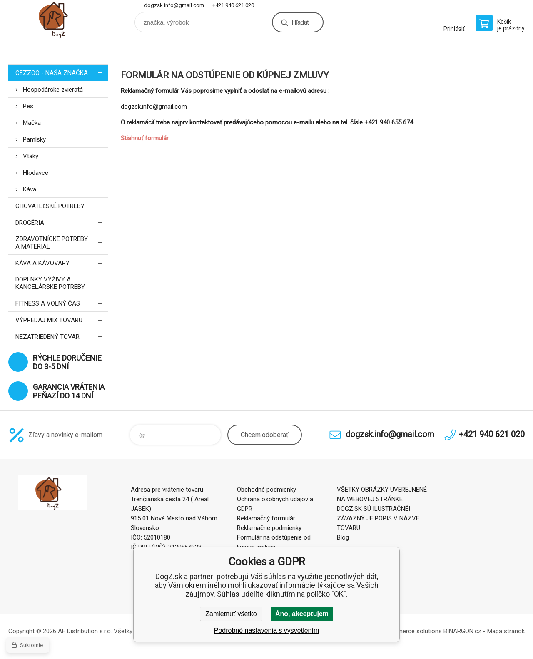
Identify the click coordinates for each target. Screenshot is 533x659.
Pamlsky (34, 139)
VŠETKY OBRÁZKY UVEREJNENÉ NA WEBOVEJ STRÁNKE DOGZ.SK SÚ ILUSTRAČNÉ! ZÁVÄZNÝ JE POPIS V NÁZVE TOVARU (382, 509)
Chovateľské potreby (61, 206)
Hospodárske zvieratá (53, 89)
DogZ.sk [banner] (58, 19)
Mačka (32, 123)
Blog (343, 537)
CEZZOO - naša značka (61, 73)
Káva (29, 189)
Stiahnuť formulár (145, 138)
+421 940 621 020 (233, 5)
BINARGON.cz (462, 631)
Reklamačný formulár (266, 518)
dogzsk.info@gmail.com (174, 5)
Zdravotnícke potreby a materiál (61, 242)
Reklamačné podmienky (269, 528)
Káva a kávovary (61, 263)
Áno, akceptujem (302, 613)
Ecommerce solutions (411, 631)
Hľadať (300, 22)
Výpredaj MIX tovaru (61, 320)
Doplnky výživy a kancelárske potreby (61, 283)
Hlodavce (35, 173)
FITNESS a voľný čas (61, 303)
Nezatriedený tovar (61, 336)
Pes (28, 106)
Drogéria (61, 222)
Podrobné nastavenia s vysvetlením (266, 630)
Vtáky (30, 156)
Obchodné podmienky (266, 489)
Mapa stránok (506, 631)
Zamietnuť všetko (231, 613)
